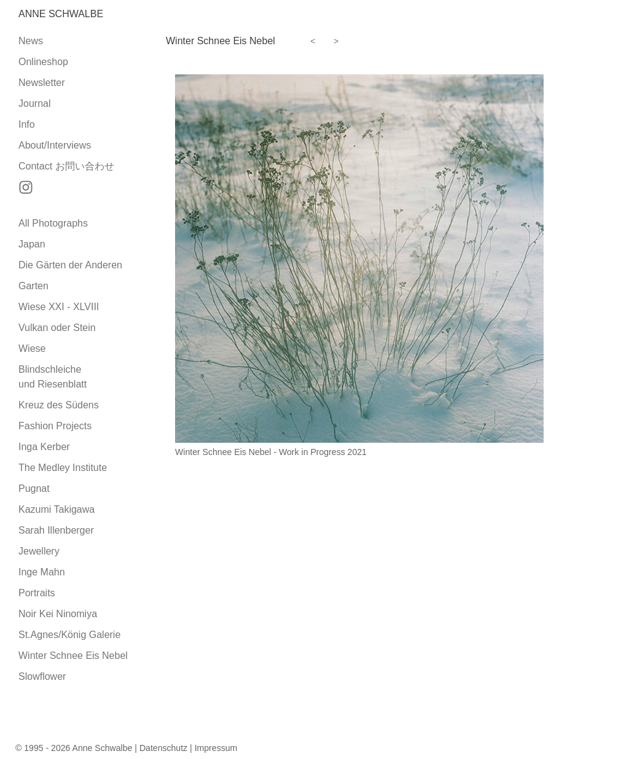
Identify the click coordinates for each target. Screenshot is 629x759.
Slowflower (42, 676)
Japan (31, 244)
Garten (33, 286)
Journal (34, 103)
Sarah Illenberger (56, 530)
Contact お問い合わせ (66, 166)
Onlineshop (43, 61)
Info (26, 124)
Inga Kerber (44, 447)
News (30, 41)
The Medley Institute (62, 467)
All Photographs (53, 223)
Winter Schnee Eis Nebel (73, 655)
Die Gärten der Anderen (70, 265)
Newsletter (41, 82)
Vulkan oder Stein (57, 327)
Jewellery (39, 551)
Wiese (31, 348)
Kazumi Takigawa (56, 509)
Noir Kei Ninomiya (57, 614)
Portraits (36, 593)
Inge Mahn (41, 572)
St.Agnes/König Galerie (69, 634)
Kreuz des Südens (58, 405)
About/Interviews (54, 145)
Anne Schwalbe (60, 14)
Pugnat (34, 488)
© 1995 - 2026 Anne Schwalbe (73, 748)
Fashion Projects (55, 426)
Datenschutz (163, 748)
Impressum (216, 748)
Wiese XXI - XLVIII (58, 307)
